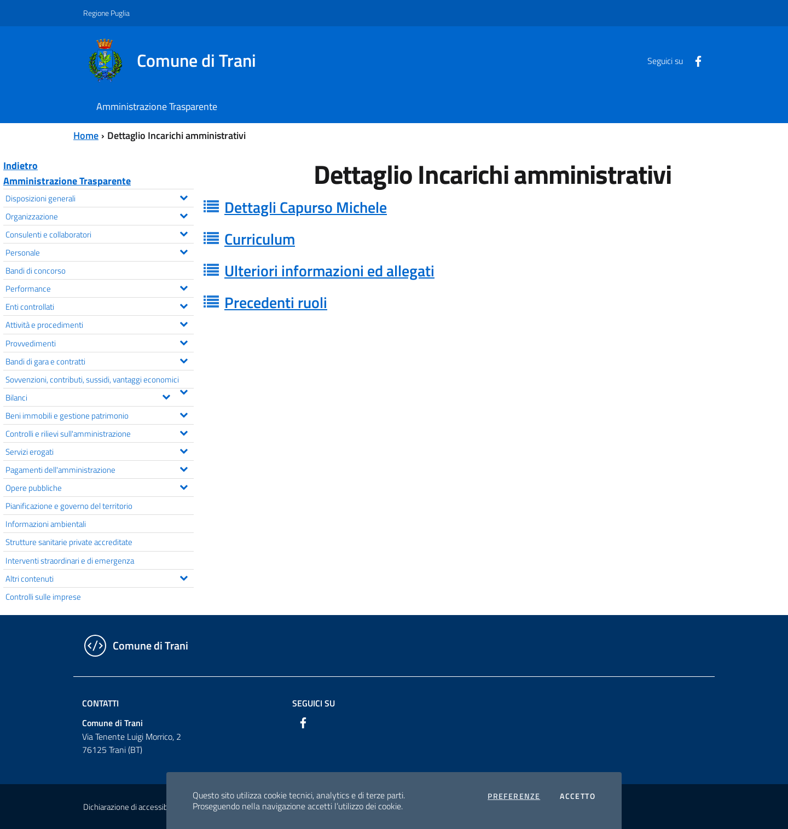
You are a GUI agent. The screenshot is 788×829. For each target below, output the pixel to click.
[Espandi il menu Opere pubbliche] (183, 485)
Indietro (20, 165)
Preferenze (514, 796)
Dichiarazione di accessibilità (131, 807)
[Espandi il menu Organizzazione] (183, 214)
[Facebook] (694, 60)
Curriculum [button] (259, 239)
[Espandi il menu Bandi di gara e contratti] (183, 359)
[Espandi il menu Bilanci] (166, 395)
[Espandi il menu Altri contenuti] (183, 576)
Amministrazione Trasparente (67, 180)
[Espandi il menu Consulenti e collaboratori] (183, 232)
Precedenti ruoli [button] (275, 302)
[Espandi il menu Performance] (183, 286)
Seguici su (313, 703)
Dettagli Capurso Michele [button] (305, 207)
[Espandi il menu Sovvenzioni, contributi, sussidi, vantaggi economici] (183, 390)
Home (86, 135)
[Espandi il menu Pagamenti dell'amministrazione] (183, 467)
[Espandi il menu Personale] (183, 250)
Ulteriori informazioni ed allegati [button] (329, 270)
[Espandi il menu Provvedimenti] (183, 341)
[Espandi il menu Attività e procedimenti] (183, 322)
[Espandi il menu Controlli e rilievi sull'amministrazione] (183, 431)
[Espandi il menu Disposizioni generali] (183, 196)
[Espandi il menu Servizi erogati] (183, 449)
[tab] (492, 207)
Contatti (100, 703)
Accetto (577, 796)
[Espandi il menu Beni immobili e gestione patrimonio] (183, 413)
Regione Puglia (106, 13)
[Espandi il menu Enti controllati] (183, 304)
